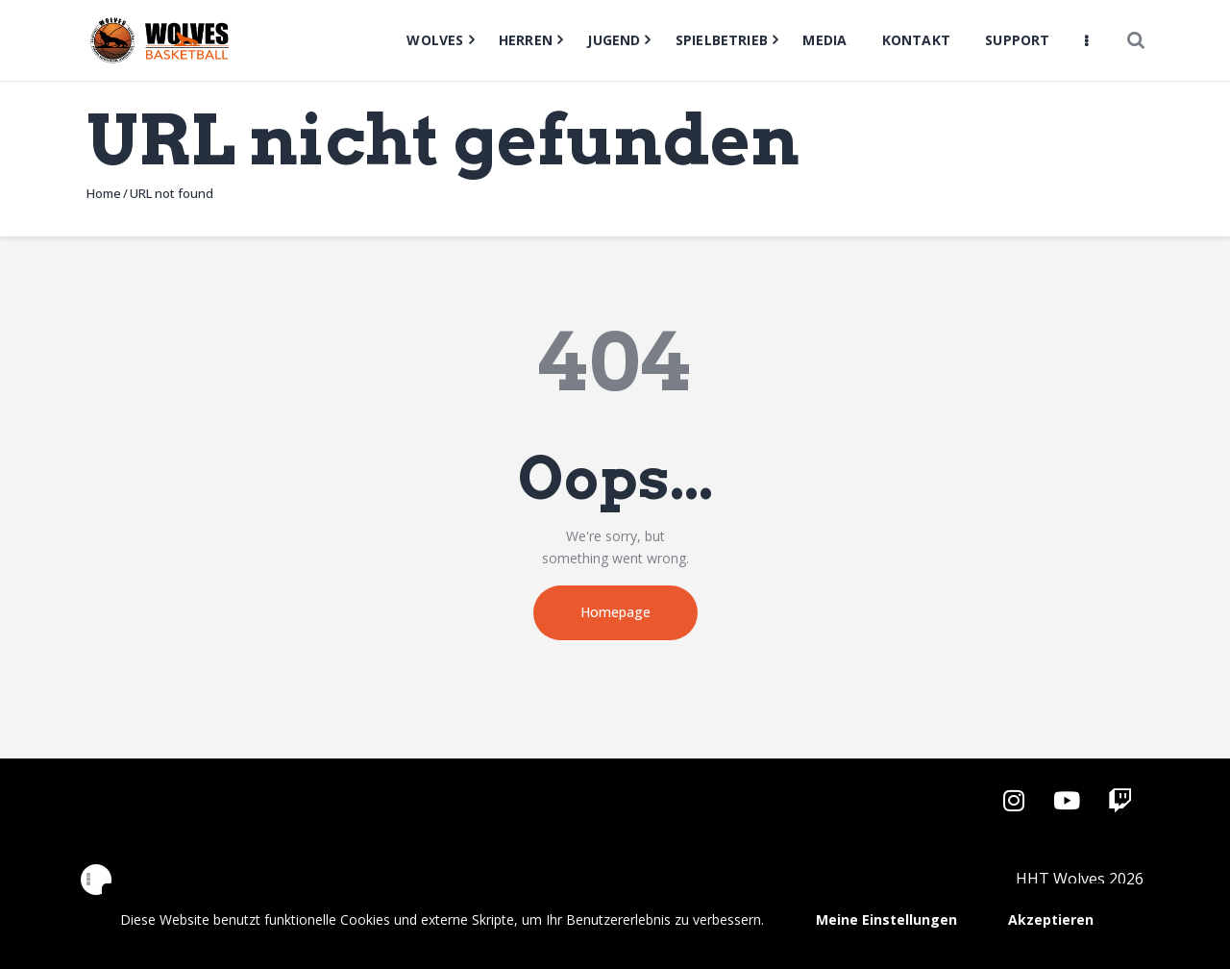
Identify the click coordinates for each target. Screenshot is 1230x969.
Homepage (615, 612)
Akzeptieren (1051, 919)
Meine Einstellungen (886, 919)
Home (103, 193)
